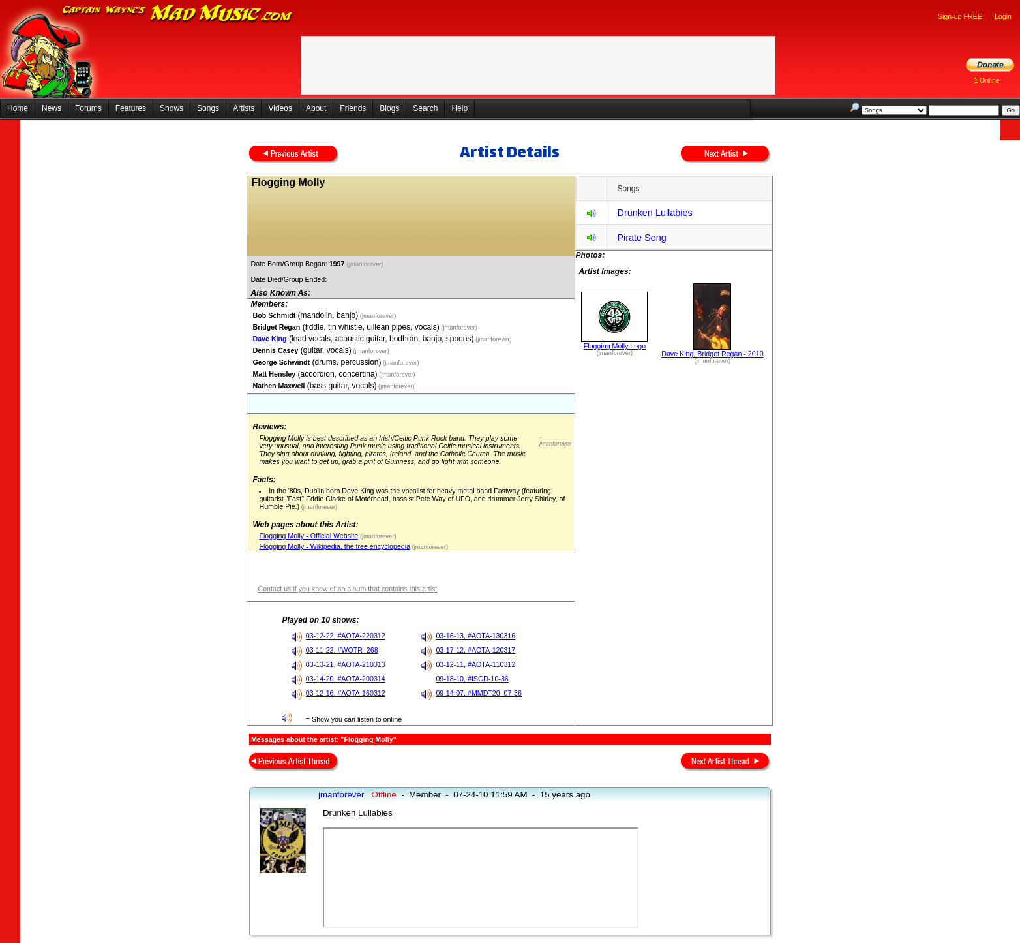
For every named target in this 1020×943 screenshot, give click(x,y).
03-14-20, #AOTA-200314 (345, 679)
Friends (353, 108)
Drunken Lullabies (654, 213)
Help (459, 108)
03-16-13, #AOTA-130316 (475, 636)
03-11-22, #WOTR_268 (342, 650)
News (51, 108)
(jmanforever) (366, 264)
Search (425, 108)
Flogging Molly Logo (615, 346)
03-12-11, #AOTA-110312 (475, 664)
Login (1003, 16)
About (316, 108)
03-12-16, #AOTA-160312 (345, 693)
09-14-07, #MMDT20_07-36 (479, 693)
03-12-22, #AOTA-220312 (345, 636)
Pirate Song (641, 237)
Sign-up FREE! (961, 16)
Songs (208, 108)
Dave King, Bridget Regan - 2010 (712, 354)
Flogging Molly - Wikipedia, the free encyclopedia (334, 546)
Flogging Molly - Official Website (308, 536)
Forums (88, 108)
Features (130, 108)
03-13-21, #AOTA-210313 (345, 664)
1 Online (987, 80)
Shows (171, 108)
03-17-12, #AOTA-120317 (475, 650)
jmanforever (341, 794)
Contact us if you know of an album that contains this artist (347, 589)
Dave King (269, 339)
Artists (243, 108)
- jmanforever (555, 440)
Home (17, 108)
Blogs (389, 108)
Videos (280, 108)
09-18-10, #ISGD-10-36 (472, 679)
